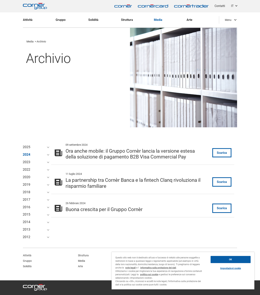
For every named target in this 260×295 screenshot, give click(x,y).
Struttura (83, 255)
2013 (26, 229)
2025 (26, 147)
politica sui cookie (149, 274)
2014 (26, 222)
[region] (183, 270)
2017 (26, 199)
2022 (26, 169)
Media (30, 41)
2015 (26, 214)
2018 (26, 192)
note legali (130, 267)
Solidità (27, 266)
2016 (26, 207)
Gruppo (27, 260)
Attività (27, 255)
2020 (26, 177)
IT (232, 6)
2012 (26, 237)
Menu (228, 19)
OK (230, 259)
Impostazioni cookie (230, 268)
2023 (26, 162)
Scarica (222, 153)
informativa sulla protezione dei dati (158, 267)
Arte (80, 266)
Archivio (41, 41)
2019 (26, 184)
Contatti (220, 6)
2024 (26, 154)
